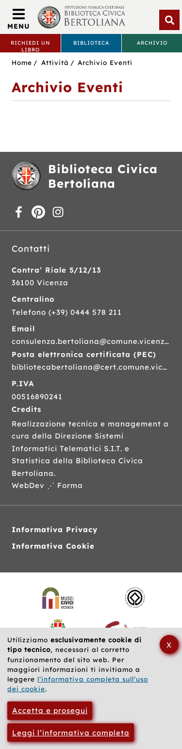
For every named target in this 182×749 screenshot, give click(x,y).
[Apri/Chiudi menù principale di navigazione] (18, 19)
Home (22, 62)
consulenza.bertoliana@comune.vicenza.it (91, 341)
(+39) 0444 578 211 (85, 312)
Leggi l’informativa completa (71, 732)
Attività (55, 62)
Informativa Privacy (55, 529)
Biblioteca (91, 42)
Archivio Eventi (105, 62)
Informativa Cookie (53, 546)
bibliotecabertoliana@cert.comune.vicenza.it (91, 367)
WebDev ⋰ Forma (47, 485)
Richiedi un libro (30, 45)
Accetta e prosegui (50, 710)
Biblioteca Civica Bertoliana (103, 176)
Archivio (152, 42)
